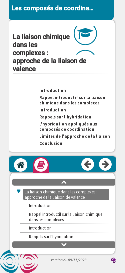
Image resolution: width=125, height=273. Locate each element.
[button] (64, 182)
